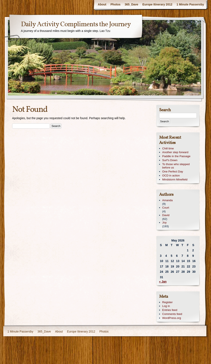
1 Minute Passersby (190, 4)
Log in (166, 306)
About (102, 4)
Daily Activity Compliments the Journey (76, 24)
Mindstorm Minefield (174, 179)
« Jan (163, 281)
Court (165, 207)
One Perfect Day (172, 171)
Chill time (168, 148)
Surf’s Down (169, 160)
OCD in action (171, 175)
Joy (164, 222)
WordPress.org (171, 318)
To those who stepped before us (176, 166)
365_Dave (131, 4)
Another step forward (175, 152)
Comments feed (172, 314)
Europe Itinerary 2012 (157, 4)
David (165, 215)
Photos (115, 4)
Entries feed (169, 310)
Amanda (167, 200)
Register (167, 302)
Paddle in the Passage (176, 156)
